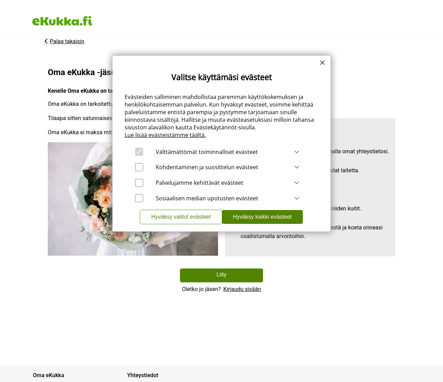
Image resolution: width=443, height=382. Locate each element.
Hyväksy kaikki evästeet (262, 217)
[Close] (322, 62)
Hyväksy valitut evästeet (181, 217)
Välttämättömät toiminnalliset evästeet (207, 152)
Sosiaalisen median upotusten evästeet (207, 198)
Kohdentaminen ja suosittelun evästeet (207, 167)
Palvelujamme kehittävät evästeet (199, 183)
